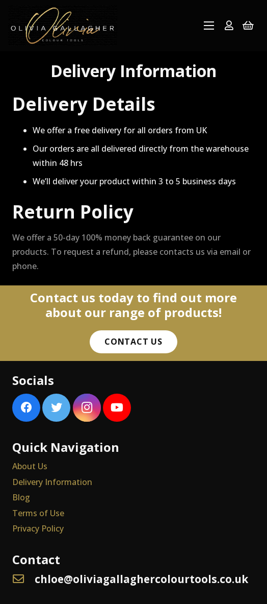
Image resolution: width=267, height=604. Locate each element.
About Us (29, 466)
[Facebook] (26, 408)
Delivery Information (52, 482)
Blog (21, 497)
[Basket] (248, 25)
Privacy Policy (38, 528)
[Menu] (209, 25)
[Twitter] (56, 408)
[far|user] (229, 25)
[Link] (62, 25)
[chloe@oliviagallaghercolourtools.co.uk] (23, 579)
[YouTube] (117, 408)
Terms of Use (38, 513)
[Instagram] (87, 408)
